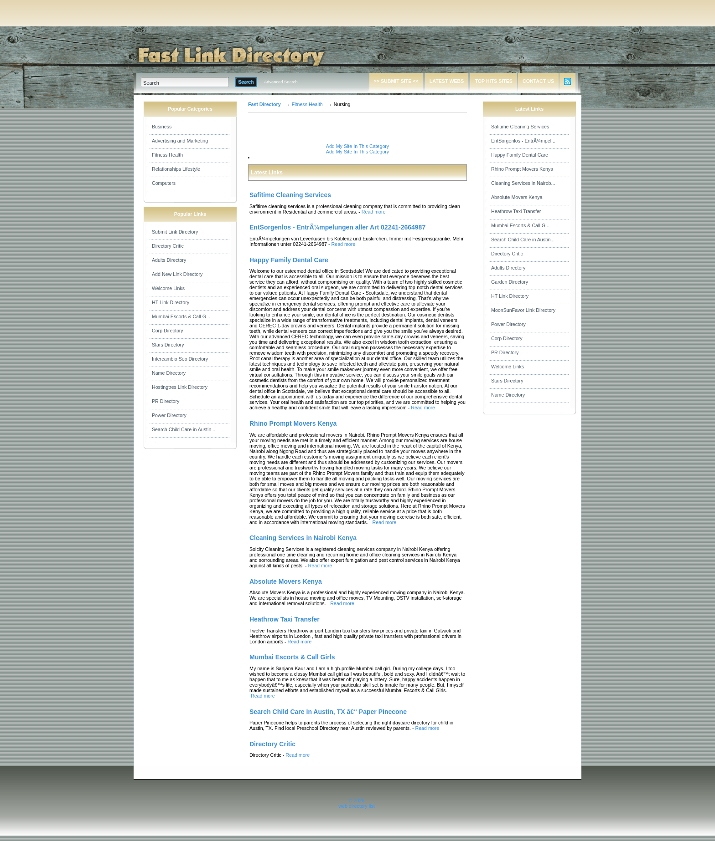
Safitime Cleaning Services (520, 126)
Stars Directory (168, 344)
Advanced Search (281, 82)
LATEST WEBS (447, 81)
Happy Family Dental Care (519, 155)
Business (161, 126)
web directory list (356, 806)
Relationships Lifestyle (176, 169)
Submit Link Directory (175, 231)
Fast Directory (264, 104)
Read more (374, 211)
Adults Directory (169, 260)
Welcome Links (168, 288)
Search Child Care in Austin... (183, 429)
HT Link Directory (170, 302)
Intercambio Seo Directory (180, 359)
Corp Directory (167, 330)
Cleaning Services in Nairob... (523, 183)
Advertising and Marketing (180, 140)
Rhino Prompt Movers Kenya (522, 169)
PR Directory (165, 401)
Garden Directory (509, 282)
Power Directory (169, 415)
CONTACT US (538, 81)
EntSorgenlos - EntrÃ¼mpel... (523, 140)
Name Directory (169, 373)
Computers (164, 183)
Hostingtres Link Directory (179, 387)
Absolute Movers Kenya (517, 197)
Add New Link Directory (177, 274)
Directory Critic (168, 246)
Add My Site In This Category (357, 146)
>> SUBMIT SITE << (396, 81)
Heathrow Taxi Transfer (516, 211)
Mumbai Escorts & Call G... (181, 316)
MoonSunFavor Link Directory (523, 310)
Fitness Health (167, 155)
